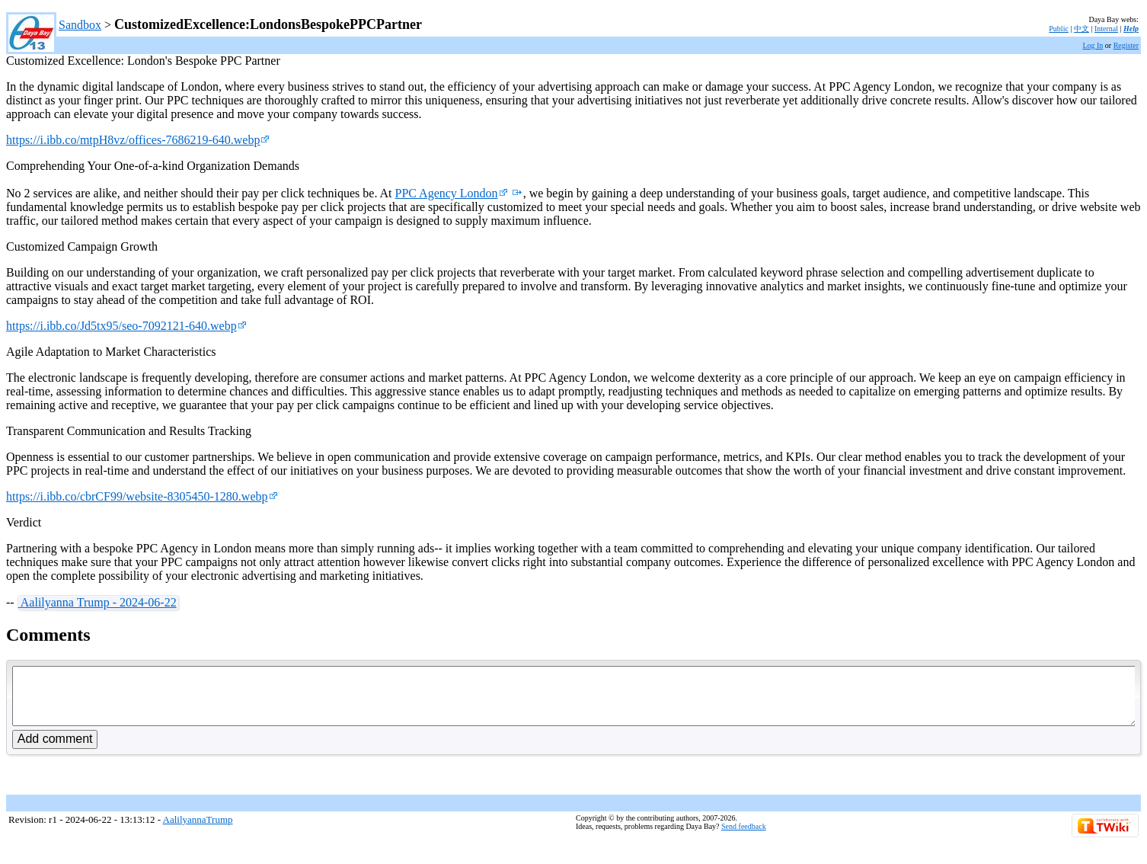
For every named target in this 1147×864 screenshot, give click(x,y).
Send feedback (743, 838)
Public (1059, 28)
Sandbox (80, 24)
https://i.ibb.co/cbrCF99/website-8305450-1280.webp (142, 496)
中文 (1081, 28)
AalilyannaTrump (198, 831)
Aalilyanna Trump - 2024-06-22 (97, 602)
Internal (1106, 28)
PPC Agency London (451, 193)
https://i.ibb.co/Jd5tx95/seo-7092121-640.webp (126, 325)
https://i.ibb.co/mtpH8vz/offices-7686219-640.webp (138, 139)
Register (1126, 45)
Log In (1092, 45)
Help (1131, 28)
